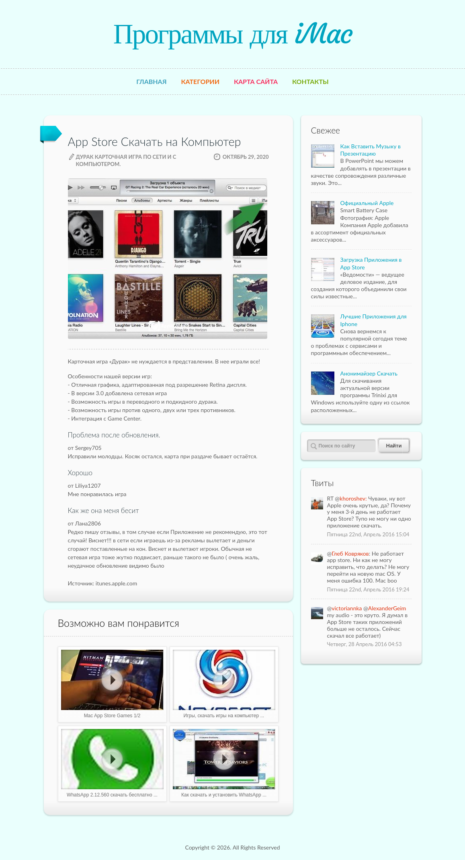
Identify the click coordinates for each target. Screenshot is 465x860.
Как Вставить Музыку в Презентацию (370, 150)
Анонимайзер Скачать (368, 373)
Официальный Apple (367, 202)
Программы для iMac (232, 33)
